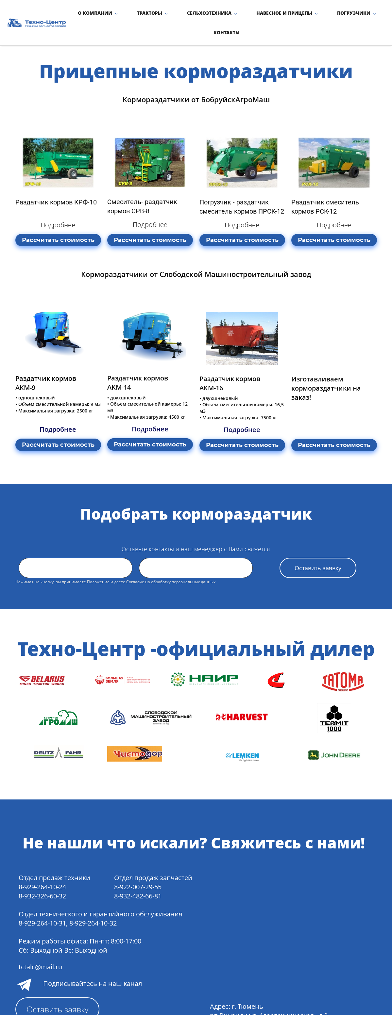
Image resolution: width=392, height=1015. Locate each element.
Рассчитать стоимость (58, 227)
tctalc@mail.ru (40, 953)
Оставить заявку (318, 555)
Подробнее (58, 211)
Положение (98, 569)
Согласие (135, 569)
